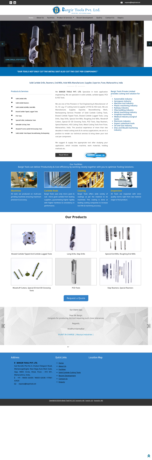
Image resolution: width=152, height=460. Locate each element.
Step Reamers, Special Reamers (120, 288)
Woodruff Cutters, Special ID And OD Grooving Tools (32, 289)
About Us (40, 18)
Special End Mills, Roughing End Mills (120, 254)
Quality (99, 18)
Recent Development (85, 18)
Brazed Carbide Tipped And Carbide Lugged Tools (31, 254)
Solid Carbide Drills (21, 99)
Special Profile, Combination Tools (26, 120)
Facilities (50, 18)
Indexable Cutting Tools (23, 125)
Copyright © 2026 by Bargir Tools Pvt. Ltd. (62, 401)
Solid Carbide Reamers (22, 103)
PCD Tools (19, 116)
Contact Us (110, 18)
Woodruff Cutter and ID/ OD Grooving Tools (29, 129)
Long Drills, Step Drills (76, 254)
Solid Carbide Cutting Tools (70, 372)
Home (31, 18)
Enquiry (121, 18)
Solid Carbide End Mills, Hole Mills (25, 107)
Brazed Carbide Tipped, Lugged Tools (27, 112)
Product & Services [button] (65, 18)
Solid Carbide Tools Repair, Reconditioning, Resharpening (32, 133)
